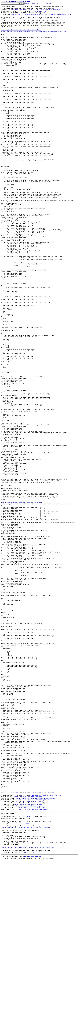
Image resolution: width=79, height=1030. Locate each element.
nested (37, 953)
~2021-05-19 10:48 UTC (40, 949)
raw (44, 15)
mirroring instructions (32, 1026)
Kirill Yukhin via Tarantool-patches (30, 961)
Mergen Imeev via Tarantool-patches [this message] (35, 957)
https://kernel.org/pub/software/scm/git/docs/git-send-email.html (28, 1015)
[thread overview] (40, 13)
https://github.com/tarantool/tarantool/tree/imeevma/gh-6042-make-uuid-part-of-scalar (34, 37)
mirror (43, 4)
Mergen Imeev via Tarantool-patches (28, 955)
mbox (27, 986)
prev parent (9, 949)
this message (26, 978)
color (36, 4)
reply (17, 949)
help (30, 4)
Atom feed (51, 4)
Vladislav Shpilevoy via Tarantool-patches (32, 959)
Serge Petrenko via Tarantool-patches (30, 966)
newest (52, 949)
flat (32, 953)
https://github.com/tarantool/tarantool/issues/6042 (21, 35)
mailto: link (29, 1021)
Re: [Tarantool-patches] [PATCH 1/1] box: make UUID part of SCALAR (34, 11)
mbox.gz (45, 953)
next (2, 949)
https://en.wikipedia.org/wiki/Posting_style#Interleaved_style (26, 991)
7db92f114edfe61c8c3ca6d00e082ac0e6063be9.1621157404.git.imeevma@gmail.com (41, 17)
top (60, 953)
